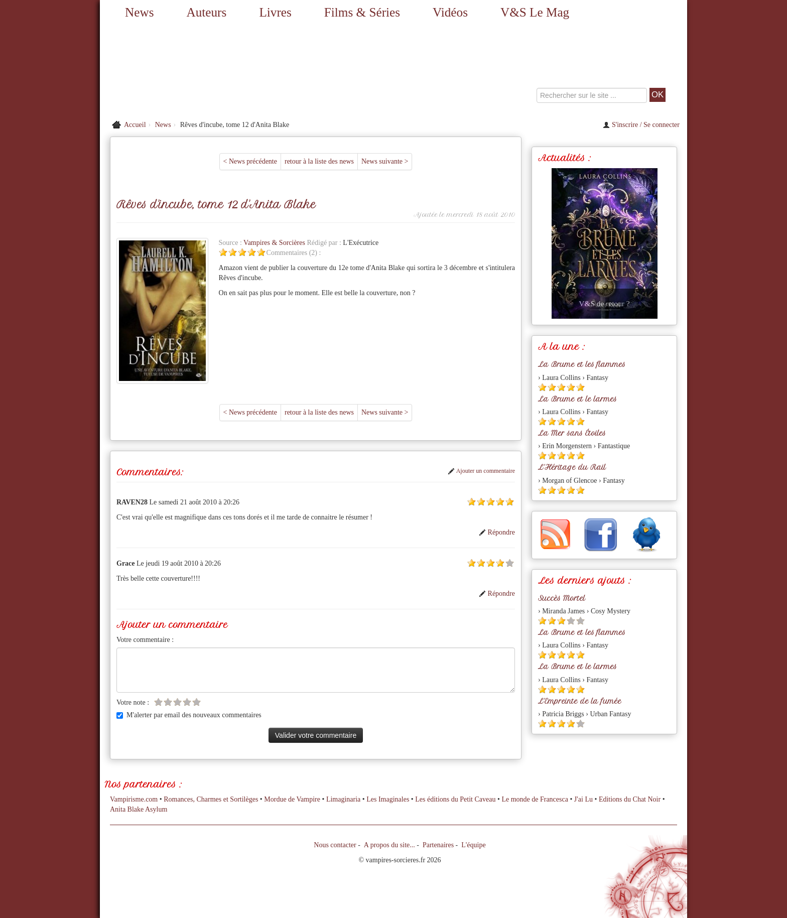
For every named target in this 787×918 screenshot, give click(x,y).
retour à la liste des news (319, 161)
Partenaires (438, 845)
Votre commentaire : (145, 639)
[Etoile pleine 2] (232, 252)
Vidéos (450, 12)
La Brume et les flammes (581, 364)
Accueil (135, 124)
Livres (275, 12)
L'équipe (473, 845)
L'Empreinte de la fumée (579, 701)
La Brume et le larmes (577, 399)
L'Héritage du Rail (572, 467)
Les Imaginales (387, 799)
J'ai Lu (583, 799)
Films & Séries (362, 12)
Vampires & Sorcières (275, 242)
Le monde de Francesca (534, 799)
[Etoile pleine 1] (223, 252)
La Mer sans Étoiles (572, 433)
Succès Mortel (561, 598)
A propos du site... (389, 845)
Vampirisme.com (134, 799)
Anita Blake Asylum (138, 809)
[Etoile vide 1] (158, 702)
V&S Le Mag (534, 12)
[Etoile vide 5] (509, 563)
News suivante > (384, 161)
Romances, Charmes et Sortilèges (211, 799)
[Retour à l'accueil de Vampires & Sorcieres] (193, 70)
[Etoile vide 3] (177, 702)
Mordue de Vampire (292, 799)
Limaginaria (343, 799)
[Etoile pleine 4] (251, 252)
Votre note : (132, 702)
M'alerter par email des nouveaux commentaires (188, 715)
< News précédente (250, 161)
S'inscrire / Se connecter (641, 124)
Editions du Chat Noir (630, 799)
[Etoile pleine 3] (242, 252)
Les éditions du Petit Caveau (455, 799)
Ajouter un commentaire (481, 470)
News (139, 12)
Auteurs (207, 12)
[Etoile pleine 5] (261, 252)
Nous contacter (335, 845)
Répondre (497, 532)
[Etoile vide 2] (168, 702)
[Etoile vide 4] (187, 702)
